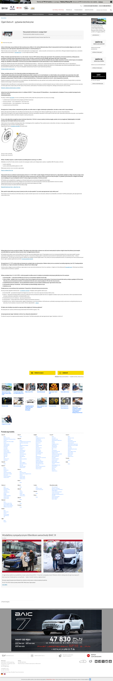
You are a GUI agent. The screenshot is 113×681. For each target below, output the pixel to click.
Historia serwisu (6, 458)
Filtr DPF (5, 440)
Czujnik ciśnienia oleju (39, 489)
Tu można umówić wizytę (27, 258)
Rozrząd (5, 442)
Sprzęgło (5, 494)
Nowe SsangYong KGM (11, 14)
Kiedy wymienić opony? (55, 496)
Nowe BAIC (25, 14)
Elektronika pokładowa (39, 461)
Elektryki (77, 411)
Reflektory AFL (38, 456)
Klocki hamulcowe (64, 406)
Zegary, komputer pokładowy (8, 505)
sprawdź (12, 97)
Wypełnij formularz (97, 52)
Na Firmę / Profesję (58, 9)
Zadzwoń (63, 373)
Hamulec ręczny (38, 450)
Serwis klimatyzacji (41, 391)
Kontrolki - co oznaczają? (56, 488)
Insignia (79, 408)
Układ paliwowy (38, 439)
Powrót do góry (5, 601)
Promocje (69, 9)
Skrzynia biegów (22, 451)
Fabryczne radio (6, 496)
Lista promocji (95, 35)
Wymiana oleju (5, 406)
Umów (37, 373)
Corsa (76, 407)
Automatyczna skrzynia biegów (57, 453)
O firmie (76, 14)
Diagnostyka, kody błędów (24, 445)
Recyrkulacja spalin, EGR (56, 451)
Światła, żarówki (54, 461)
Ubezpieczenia (89, 9)
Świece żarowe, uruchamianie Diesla (9, 439)
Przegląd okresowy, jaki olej (40, 437)
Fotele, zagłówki (38, 451)
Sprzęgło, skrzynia (55, 452)
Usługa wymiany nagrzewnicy (8, 69)
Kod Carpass (6, 460)
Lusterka (53, 463)
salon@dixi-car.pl (4, 668)
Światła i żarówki (6, 450)
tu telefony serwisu (24, 290)
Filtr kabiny (5, 447)
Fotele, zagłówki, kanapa (72, 451)
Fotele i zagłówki (22, 462)
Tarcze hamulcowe (64, 408)
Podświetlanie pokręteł (55, 462)
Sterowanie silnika (7, 437)
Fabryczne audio (22, 476)
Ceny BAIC (4, 584)
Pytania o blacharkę (55, 497)
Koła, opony (53, 469)
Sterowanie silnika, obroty (24, 442)
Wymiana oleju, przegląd (8, 473)
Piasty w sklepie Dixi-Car (7, 170)
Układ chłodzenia (6, 445)
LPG (4, 457)
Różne (5, 436)
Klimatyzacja (6, 446)
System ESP (5, 455)
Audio (21, 461)
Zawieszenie (22, 455)
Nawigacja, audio (38, 460)
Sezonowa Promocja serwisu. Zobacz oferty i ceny (6, 393)
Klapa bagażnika (22, 456)
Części (67, 14)
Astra (73, 407)
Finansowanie (78, 9)
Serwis (59, 14)
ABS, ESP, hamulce (39, 447)
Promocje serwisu (52, 406)
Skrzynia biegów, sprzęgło (8, 504)
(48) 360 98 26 (23, 662)
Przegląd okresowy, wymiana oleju (25, 441)
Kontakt (85, 14)
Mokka (73, 410)
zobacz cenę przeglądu (97, 83)
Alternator (69, 446)
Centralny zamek (6, 451)
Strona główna (3, 17)
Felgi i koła (5, 456)
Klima (21, 460)
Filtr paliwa (5, 490)
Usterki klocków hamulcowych (57, 491)
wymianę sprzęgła (15, 126)
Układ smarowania (39, 445)
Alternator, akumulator (7, 472)
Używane (50, 14)
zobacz (37, 302)
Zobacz (100, 2)
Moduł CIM (5, 453)
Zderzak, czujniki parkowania (40, 466)
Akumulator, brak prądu (39, 463)
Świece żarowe (22, 447)
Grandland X (75, 408)
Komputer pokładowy (7, 452)
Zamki (21, 457)
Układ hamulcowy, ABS (55, 455)
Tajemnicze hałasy (23, 466)
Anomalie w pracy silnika (8, 503)
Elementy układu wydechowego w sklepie (10, 87)
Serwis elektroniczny (65, 391)
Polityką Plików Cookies (50, 679)
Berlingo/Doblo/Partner (77, 412)
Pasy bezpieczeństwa (39, 452)
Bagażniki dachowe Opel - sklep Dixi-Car (10, 187)
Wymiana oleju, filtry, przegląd (8, 441)
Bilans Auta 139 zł (29, 391)
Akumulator (54, 437)
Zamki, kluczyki (70, 452)
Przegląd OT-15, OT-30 (77, 391)
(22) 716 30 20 (6, 670)
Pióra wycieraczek (17, 406)
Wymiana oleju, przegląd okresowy (25, 473)
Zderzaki (53, 468)
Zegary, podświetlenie (39, 462)
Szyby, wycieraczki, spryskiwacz (41, 457)
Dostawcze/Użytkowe (38, 14)
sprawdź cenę (18, 52)
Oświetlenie (22, 452)
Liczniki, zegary (22, 494)
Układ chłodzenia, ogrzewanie (57, 440)
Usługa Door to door (6, 424)
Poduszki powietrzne (23, 463)
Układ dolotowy (54, 450)
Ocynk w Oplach (54, 498)
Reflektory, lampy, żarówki (8, 506)
